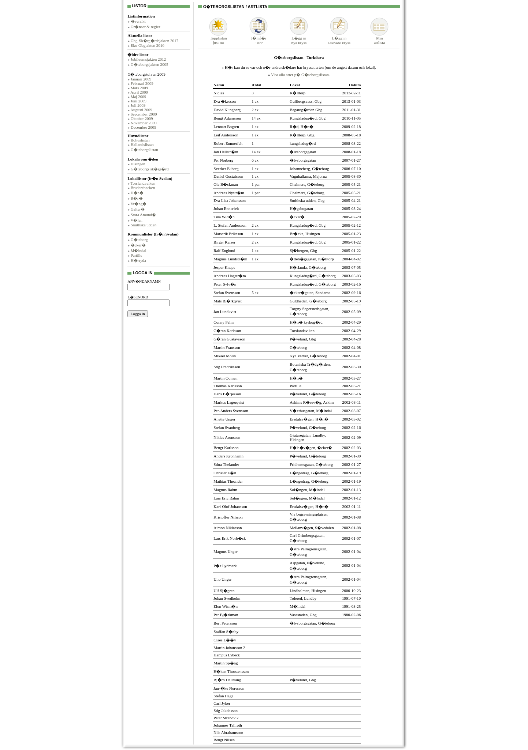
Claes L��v (224, 640)
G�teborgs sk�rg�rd (150, 169)
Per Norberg (223, 160)
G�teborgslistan (144, 149)
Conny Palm (223, 322)
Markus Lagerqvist (228, 402)
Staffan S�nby (225, 631)
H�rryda (138, 260)
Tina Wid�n (223, 217)
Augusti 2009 (141, 110)
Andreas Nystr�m (228, 193)
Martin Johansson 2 (229, 647)
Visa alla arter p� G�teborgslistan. (300, 74)
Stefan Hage (223, 696)
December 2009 (143, 127)
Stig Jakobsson (225, 710)
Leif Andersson (225, 135)
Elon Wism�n (225, 606)
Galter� (138, 209)
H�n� (137, 193)
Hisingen (138, 164)
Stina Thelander (226, 464)
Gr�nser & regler (145, 27)
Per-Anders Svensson (230, 410)
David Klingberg (227, 110)
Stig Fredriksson (226, 367)
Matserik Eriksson (228, 233)
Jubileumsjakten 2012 (148, 59)
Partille (136, 255)
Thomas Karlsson (227, 386)
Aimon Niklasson (227, 527)
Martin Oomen (225, 378)
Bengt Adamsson (227, 118)
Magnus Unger (225, 551)
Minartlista (379, 38)
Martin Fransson (226, 347)
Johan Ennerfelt (226, 208)
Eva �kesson (224, 101)
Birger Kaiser (224, 242)
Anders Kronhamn (228, 456)
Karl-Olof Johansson (230, 506)
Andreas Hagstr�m (229, 276)
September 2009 (144, 114)
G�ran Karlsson (227, 330)
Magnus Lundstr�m (230, 259)
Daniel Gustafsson (228, 176)
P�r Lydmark (225, 566)
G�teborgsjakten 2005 (149, 64)
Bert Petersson (225, 623)
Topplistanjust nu (218, 38)
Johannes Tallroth (227, 725)
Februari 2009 (142, 83)
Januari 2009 (141, 79)
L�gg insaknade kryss (339, 38)
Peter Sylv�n (224, 284)
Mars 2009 (139, 88)
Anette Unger (224, 419)
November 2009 (144, 123)
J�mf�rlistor (258, 38)
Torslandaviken (142, 183)
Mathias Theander (228, 481)
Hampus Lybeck (226, 655)
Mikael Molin (224, 356)
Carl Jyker (221, 703)
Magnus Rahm (225, 489)
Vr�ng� (138, 203)
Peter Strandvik (225, 718)
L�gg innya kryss (299, 38)
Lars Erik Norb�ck (229, 538)
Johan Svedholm (226, 598)
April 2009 (139, 92)
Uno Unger (222, 579)
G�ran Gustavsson (229, 339)
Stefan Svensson (226, 292)
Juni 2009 (138, 101)
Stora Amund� (143, 214)
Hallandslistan (142, 144)
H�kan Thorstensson (231, 671)
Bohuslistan (140, 140)
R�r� (137, 198)
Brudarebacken (143, 187)
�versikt (138, 21)
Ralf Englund (224, 250)
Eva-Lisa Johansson (229, 200)
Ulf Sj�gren (223, 590)
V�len (136, 220)
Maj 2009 (138, 96)
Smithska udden (144, 225)
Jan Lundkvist (224, 311)
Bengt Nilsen (224, 740)
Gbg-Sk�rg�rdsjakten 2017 (154, 40)
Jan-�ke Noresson (228, 688)
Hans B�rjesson (227, 394)
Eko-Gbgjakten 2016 (147, 45)
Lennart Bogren (226, 126)
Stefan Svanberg (226, 427)
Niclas (218, 93)
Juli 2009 (138, 105)
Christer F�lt (224, 473)
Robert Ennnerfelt (227, 143)
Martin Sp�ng (225, 663)
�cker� (138, 245)
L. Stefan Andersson (229, 225)
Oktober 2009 (142, 118)
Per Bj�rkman (225, 615)
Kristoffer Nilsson (228, 517)
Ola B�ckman (225, 184)
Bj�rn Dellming (227, 680)
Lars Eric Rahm (226, 498)
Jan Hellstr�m (225, 152)
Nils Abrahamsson (228, 732)
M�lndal (138, 250)
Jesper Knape (224, 267)
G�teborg (139, 239)
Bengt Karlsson (225, 447)
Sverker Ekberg (226, 168)
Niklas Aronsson (226, 437)
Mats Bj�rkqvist (227, 301)
